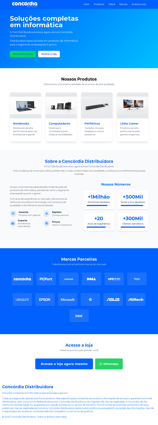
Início (86, 4)
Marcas (123, 4)
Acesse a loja (139, 4)
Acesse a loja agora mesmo (64, 364)
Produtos (99, 4)
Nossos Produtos (23, 54)
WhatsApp (108, 364)
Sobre (112, 4)
